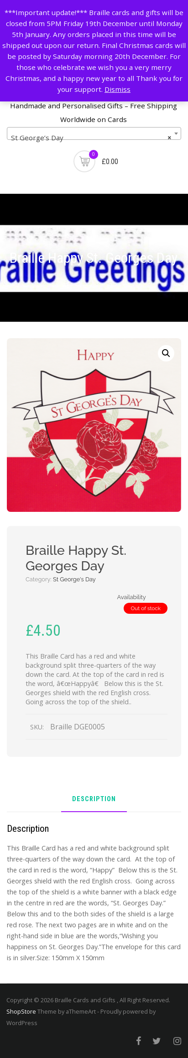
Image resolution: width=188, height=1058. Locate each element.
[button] (166, 353)
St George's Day (74, 579)
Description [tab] (94, 799)
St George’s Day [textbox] (91, 137)
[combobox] (94, 133)
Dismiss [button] (117, 89)
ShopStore (21, 1011)
